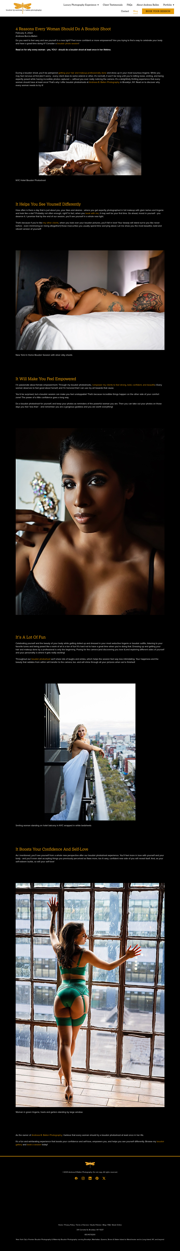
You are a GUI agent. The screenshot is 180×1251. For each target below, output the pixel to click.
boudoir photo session (68, 43)
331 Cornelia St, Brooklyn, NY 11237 (90, 1229)
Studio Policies (95, 1225)
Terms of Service (82, 1225)
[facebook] (76, 1178)
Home (60, 1225)
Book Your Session (158, 11)
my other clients (51, 222)
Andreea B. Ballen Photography (104, 82)
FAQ (109, 1225)
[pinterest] (97, 1178)
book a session (34, 1144)
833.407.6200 (90, 1234)
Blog (135, 11)
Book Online (117, 1225)
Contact (125, 11)
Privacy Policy (69, 1225)
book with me (92, 213)
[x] (104, 1178)
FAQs (129, 4)
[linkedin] (90, 1178)
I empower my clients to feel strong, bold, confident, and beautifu (123, 384)
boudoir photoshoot (40, 658)
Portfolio (168, 4)
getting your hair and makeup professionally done (82, 72)
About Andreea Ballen (147, 4)
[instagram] (83, 1178)
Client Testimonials (112, 4)
